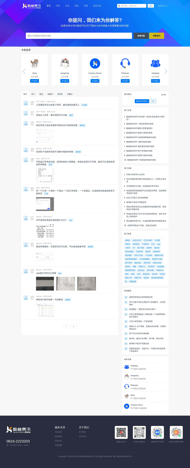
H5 (134, 248)
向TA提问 (34, 81)
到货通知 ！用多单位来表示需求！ (143, 309)
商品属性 (128, 255)
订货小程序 (148, 240)
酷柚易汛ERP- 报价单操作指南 (138, 142)
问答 (58, 6)
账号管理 (128, 263)
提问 (150, 6)
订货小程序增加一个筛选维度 (141, 321)
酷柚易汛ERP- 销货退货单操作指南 (141, 160)
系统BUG (159, 270)
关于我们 (82, 432)
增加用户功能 (157, 259)
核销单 (149, 248)
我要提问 (156, 35)
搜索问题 (141, 35)
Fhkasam (125, 73)
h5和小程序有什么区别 (135, 174)
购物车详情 (159, 255)
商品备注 (146, 274)
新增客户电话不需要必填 (136, 202)
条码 (126, 274)
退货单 (147, 252)
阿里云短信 (157, 263)
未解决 (50, 94)
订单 (46, 194)
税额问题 (132, 281)
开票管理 (139, 252)
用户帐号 (151, 266)
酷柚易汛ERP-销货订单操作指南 (139, 155)
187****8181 (40, 102)
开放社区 (58, 432)
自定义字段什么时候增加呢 (137, 198)
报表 (132, 274)
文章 (67, 6)
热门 (33, 94)
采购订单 (137, 278)
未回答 (60, 94)
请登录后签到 (141, 101)
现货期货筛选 (130, 270)
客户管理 (140, 248)
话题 (76, 6)
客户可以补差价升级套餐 (139, 333)
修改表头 (137, 263)
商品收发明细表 (157, 278)
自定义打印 (137, 240)
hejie (38, 158)
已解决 (70, 94)
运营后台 (141, 270)
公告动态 (82, 436)
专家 (86, 6)
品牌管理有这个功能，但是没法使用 (141, 225)
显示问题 (150, 270)
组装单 (127, 244)
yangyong (64, 73)
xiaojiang (155, 73)
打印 (153, 244)
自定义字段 (138, 255)
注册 (152, 101)
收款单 (154, 274)
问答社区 (58, 441)
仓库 (138, 274)
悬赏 (41, 94)
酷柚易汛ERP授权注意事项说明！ (140, 128)
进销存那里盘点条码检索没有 (141, 297)
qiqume (39, 122)
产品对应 (145, 244)
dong (34, 73)
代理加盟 (58, 445)
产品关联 (148, 255)
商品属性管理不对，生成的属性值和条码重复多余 (146, 221)
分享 (50, 165)
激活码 (127, 266)
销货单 (146, 278)
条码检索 (160, 266)
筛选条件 (136, 244)
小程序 (127, 248)
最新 (25, 94)
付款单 (162, 274)
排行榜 (163, 95)
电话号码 (147, 263)
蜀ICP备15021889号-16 (122, 456)
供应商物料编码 (131, 259)
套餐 (134, 266)
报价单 (156, 248)
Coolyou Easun (95, 73)
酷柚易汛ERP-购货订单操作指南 (139, 133)
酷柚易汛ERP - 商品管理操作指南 (139, 124)
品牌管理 (156, 252)
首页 (49, 6)
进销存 (82, 125)
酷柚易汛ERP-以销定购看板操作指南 (141, 137)
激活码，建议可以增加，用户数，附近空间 (146, 338)
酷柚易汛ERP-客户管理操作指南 (139, 151)
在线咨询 (58, 436)
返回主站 (97, 6)
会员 (163, 6)
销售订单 (128, 278)
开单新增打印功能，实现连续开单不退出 (142, 186)
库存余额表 (129, 252)
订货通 (84, 105)
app (70, 220)
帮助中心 (142, 266)
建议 (71, 115)
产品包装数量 (144, 259)
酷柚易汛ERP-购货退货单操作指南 (140, 146)
